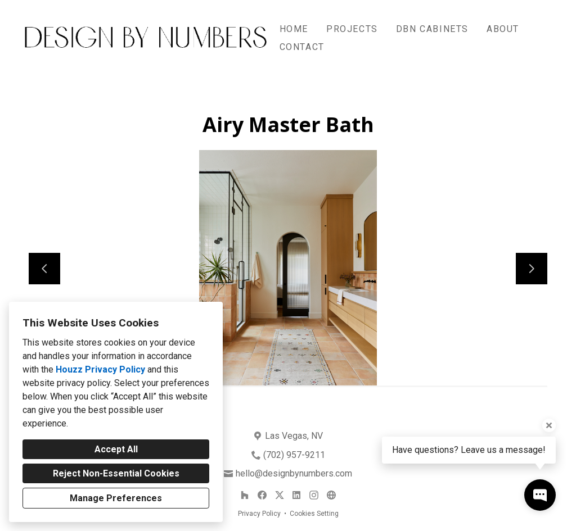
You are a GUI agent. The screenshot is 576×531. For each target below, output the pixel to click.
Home (294, 29)
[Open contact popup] (540, 495)
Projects (352, 29)
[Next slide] (531, 268)
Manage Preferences (116, 498)
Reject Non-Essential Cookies (116, 473)
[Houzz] (245, 495)
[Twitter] (279, 495)
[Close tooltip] (549, 425)
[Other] (331, 495)
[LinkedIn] (297, 495)
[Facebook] (262, 495)
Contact (302, 47)
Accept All (116, 449)
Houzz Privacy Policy (100, 369)
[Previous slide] (44, 268)
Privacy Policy (259, 514)
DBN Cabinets (432, 29)
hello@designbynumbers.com (294, 473)
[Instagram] (314, 495)
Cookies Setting (314, 514)
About (503, 29)
